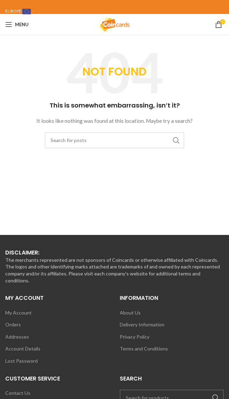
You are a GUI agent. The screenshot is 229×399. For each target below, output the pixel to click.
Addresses (17, 337)
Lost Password (21, 361)
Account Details (22, 349)
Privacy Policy (134, 337)
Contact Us (17, 393)
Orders (13, 324)
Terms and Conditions (144, 349)
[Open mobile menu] (17, 24)
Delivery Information (142, 324)
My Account (18, 313)
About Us (130, 313)
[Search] (114, 140)
